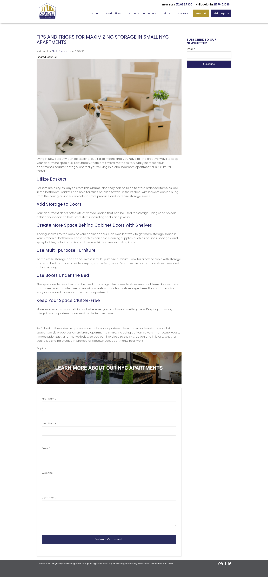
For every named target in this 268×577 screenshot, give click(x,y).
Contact (183, 13)
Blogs (167, 13)
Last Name (49, 423)
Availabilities (113, 13)
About (95, 13)
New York (201, 13)
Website (47, 473)
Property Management (142, 13)
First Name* (50, 398)
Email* (46, 448)
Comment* (49, 497)
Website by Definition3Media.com (155, 563)
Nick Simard (61, 51)
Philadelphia (221, 13)
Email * (191, 49)
